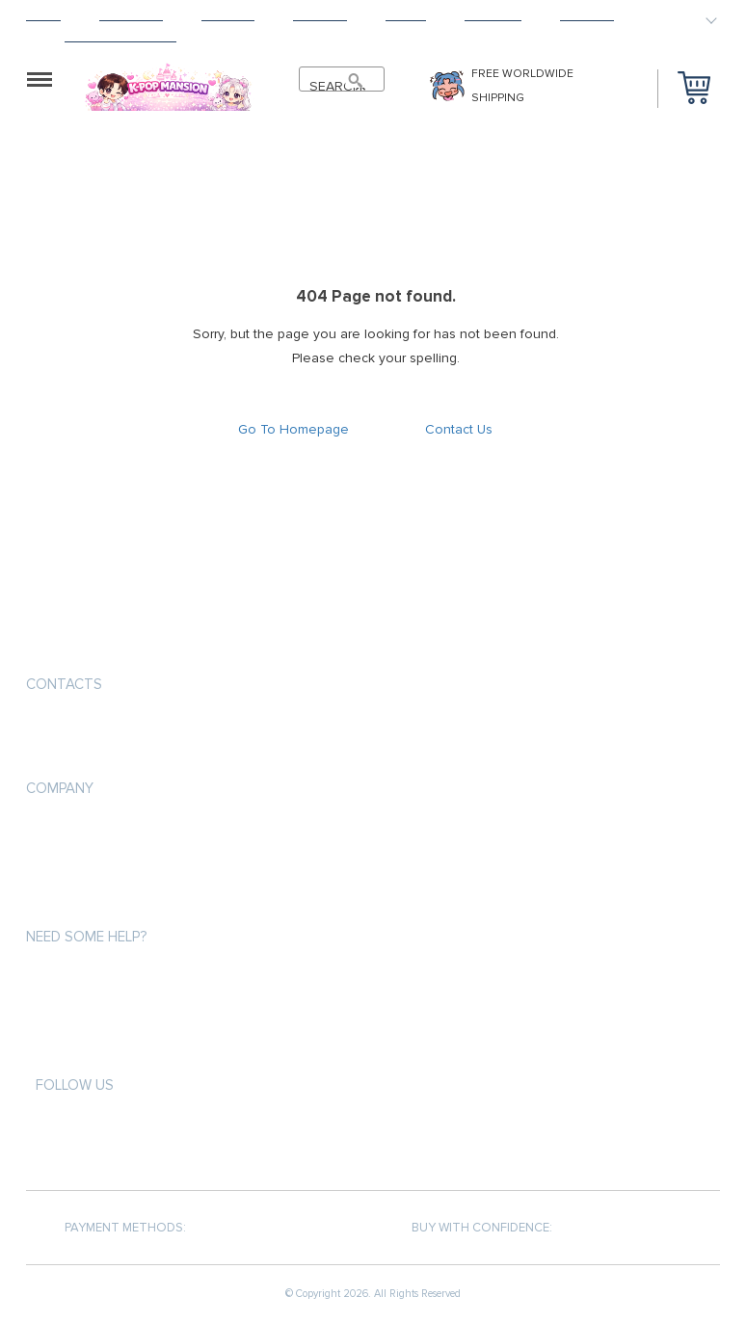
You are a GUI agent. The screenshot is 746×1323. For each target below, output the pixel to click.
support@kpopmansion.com (122, 730)
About (406, 15)
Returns (320, 15)
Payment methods (82, 832)
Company (59, 788)
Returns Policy (74, 901)
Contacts (64, 684)
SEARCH (332, 86)
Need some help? (86, 936)
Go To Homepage (293, 429)
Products (131, 15)
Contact (587, 15)
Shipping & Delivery (85, 867)
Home (43, 15)
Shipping (227, 15)
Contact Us (459, 429)
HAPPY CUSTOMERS (120, 36)
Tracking (493, 15)
